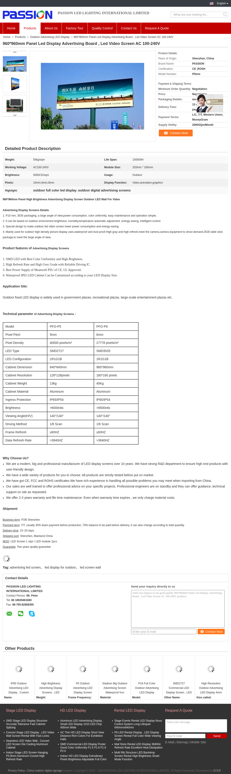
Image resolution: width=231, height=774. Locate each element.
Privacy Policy (16, 770)
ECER (217, 770)
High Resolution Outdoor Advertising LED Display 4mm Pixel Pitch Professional (211, 688)
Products (30, 28)
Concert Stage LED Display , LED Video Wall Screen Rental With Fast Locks (30, 734)
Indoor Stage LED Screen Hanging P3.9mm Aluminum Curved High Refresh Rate (27, 756)
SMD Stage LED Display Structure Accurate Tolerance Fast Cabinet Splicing (26, 724)
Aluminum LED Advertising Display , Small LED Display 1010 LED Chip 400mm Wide (81, 724)
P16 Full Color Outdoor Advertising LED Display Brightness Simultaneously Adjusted (147, 688)
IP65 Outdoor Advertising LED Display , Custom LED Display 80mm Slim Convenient (18, 688)
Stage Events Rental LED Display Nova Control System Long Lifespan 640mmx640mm (138, 724)
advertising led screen (25, 567)
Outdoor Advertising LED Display (49, 37)
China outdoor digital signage (44, 770)
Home (11, 28)
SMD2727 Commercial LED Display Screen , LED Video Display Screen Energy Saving (179, 688)
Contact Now (179, 133)
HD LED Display (73, 710)
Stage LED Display (21, 710)
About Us (51, 28)
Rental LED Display (130, 710)
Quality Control (102, 28)
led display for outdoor (60, 567)
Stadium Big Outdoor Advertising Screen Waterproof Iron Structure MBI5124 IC (115, 688)
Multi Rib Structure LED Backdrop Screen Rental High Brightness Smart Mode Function (136, 756)
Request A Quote (157, 28)
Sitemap (182, 742)
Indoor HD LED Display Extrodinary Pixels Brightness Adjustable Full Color (83, 757)
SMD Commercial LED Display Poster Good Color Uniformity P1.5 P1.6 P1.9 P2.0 (83, 748)
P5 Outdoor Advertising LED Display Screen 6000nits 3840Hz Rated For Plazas (82, 688)
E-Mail (169, 742)
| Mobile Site (197, 742)
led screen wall (90, 567)
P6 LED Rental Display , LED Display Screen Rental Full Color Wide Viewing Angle (137, 736)
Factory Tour (74, 28)
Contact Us (128, 28)
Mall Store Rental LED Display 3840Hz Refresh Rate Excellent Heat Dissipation (138, 746)
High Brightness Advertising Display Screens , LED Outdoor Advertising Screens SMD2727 (50, 688)
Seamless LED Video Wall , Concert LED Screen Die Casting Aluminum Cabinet (27, 744)
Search (225, 15)
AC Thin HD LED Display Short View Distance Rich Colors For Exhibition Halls (82, 736)
